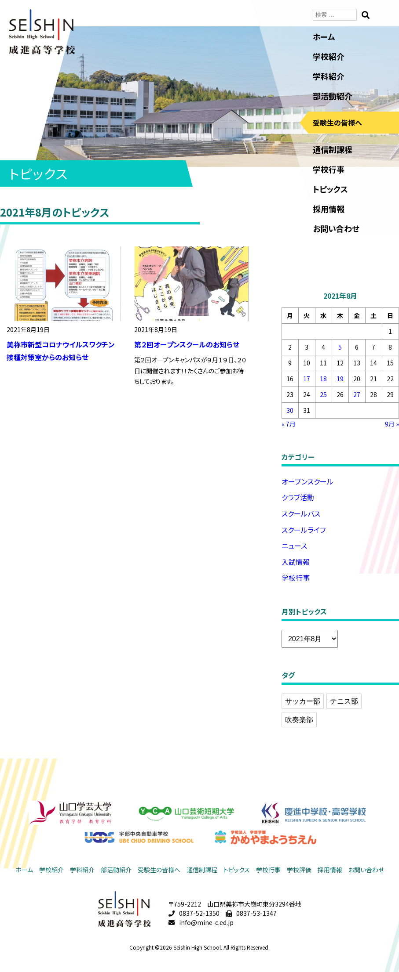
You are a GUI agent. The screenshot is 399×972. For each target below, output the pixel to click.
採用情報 (328, 208)
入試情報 (296, 561)
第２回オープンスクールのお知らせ (186, 344)
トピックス (330, 189)
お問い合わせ (336, 228)
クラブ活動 (298, 497)
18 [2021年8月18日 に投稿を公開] (323, 378)
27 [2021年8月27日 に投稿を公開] (356, 394)
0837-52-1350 (199, 913)
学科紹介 (328, 76)
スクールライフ (304, 529)
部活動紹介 (332, 95)
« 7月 (289, 423)
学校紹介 (328, 56)
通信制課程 (332, 149)
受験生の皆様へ (337, 122)
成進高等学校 (42, 31)
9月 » (392, 423)
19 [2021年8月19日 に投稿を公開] (340, 378)
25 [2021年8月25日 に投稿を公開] (323, 394)
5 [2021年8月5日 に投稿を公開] (340, 347)
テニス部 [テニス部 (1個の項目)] (344, 701)
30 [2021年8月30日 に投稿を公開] (289, 410)
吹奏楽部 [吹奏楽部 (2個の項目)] (299, 719)
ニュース (294, 545)
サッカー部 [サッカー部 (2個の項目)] (302, 701)
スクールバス (301, 513)
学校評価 (299, 869)
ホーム (324, 36)
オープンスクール (307, 481)
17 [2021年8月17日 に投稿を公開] (306, 378)
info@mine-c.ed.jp (206, 922)
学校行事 (328, 169)
